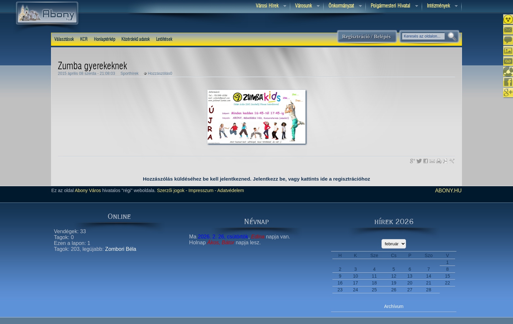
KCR (83, 39)
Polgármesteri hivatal (392, 6)
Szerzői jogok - (172, 190)
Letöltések (164, 39)
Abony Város (88, 190)
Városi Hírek (268, 6)
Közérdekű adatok (135, 39)
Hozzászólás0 (160, 73)
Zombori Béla (120, 249)
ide (323, 179)
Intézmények (440, 6)
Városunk (305, 6)
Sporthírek (129, 73)
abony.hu (448, 190)
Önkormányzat (343, 6)
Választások (64, 39)
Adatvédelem (230, 190)
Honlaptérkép (104, 39)
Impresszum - (201, 190)
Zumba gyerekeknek (92, 66)
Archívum (393, 306)
